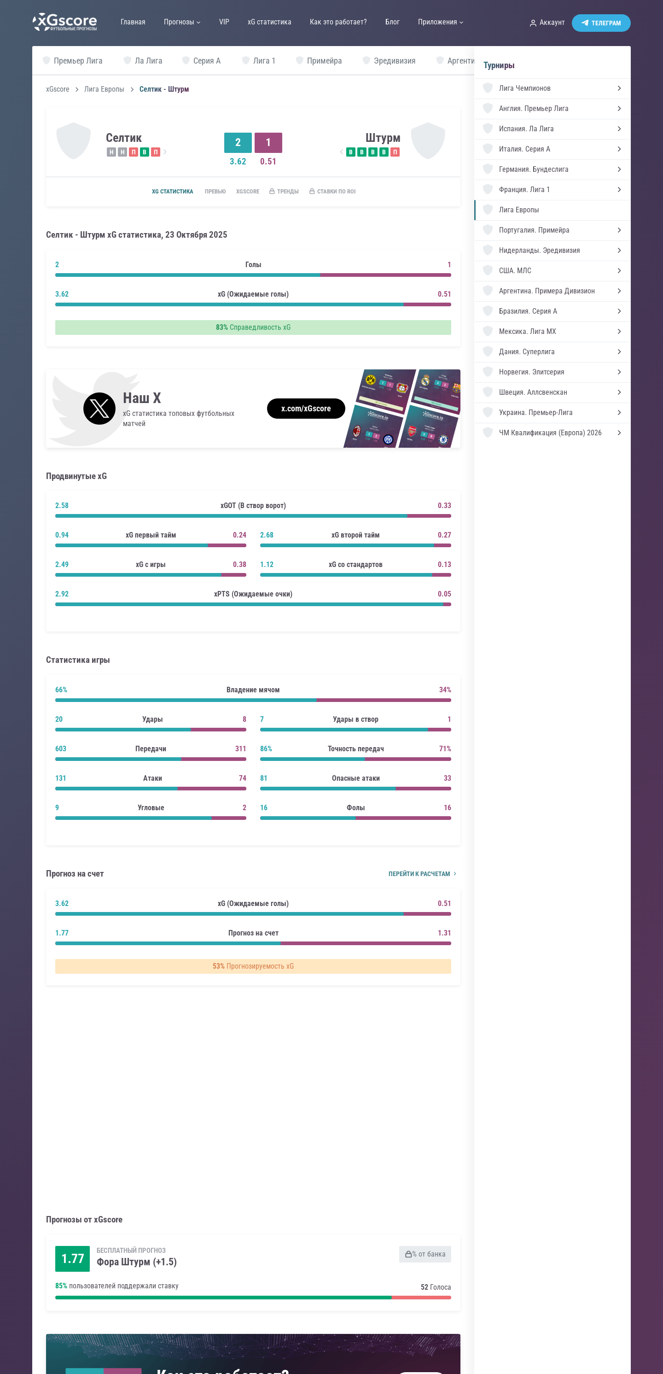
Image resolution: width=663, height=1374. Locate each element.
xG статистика (160, 192)
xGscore (58, 89)
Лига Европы (104, 89)
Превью (208, 192)
